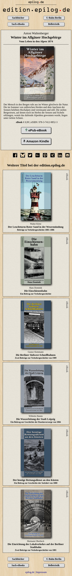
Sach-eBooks (18, 24)
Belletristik (54, 24)
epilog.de (29, 572)
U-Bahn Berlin (53, 17)
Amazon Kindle (36, 141)
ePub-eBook (36, 130)
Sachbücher (18, 17)
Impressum (41, 572)
